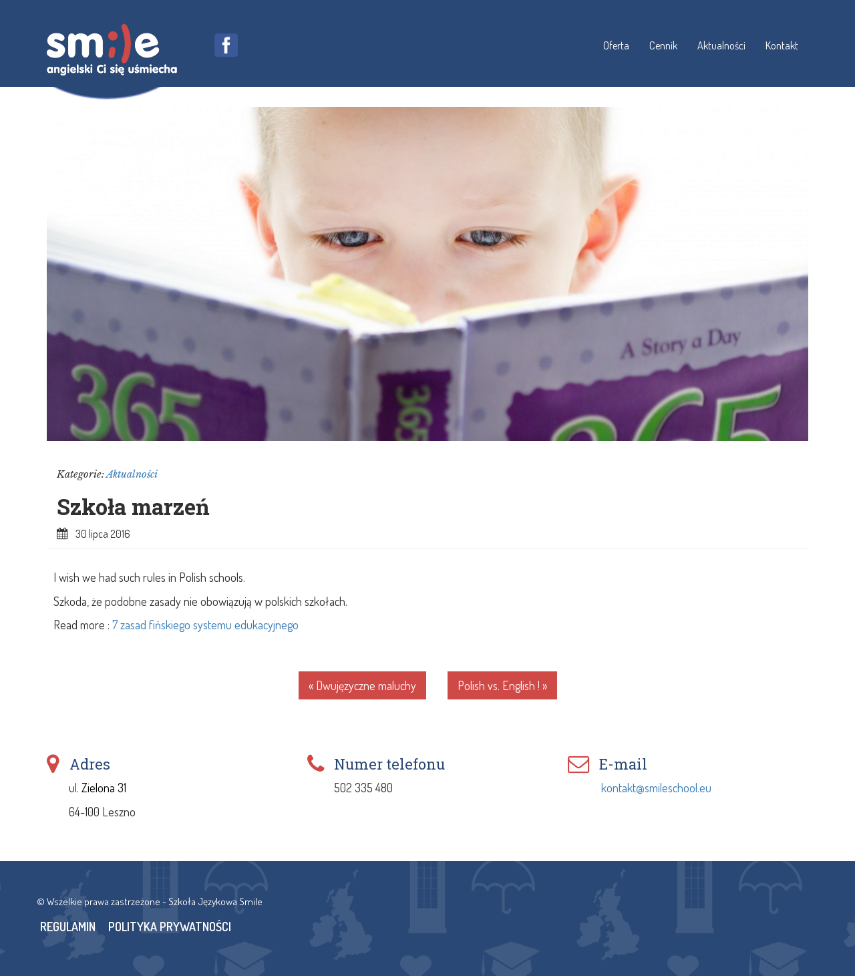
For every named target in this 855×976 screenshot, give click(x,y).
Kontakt (781, 45)
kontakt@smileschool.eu (656, 787)
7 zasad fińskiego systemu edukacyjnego (205, 624)
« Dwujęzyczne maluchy (362, 685)
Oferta (616, 45)
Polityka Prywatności (169, 926)
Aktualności (721, 45)
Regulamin (68, 926)
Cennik (663, 45)
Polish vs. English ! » (502, 685)
